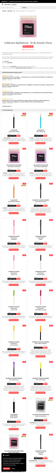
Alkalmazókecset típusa (14, 416)
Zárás (13, 468)
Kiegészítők (9, 10)
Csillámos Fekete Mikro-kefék (40, 415)
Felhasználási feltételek (6, 471)
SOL (24, 471)
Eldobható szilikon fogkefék (40, 200)
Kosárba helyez (28, 46)
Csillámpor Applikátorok (14, 165)
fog (14, 10)
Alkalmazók (14, 130)
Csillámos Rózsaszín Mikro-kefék (13, 451)
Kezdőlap (4, 10)
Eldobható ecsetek (14, 238)
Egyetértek (6, 468)
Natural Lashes (10, 4)
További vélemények (7, 106)
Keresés (24, 7)
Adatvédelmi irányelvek (17, 471)
